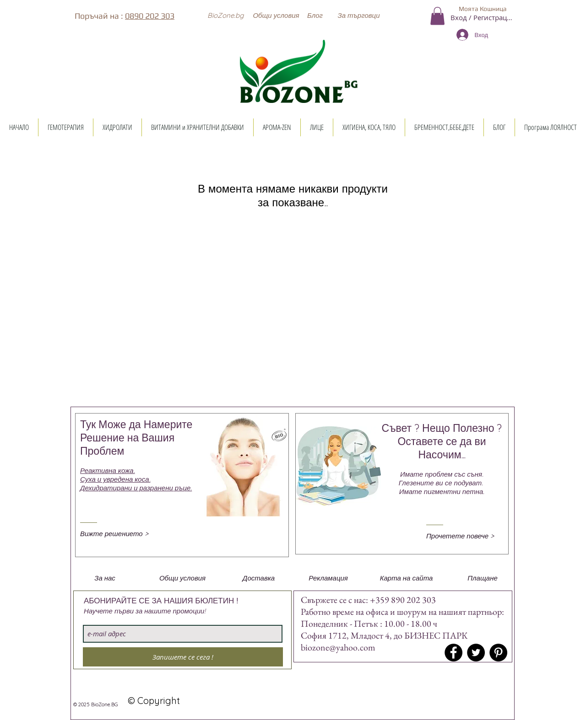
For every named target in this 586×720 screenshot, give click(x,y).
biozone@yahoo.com (338, 647)
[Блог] (315, 15)
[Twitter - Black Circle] (476, 652)
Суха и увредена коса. (115, 479)
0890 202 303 (149, 16)
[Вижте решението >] (118, 533)
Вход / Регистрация (482, 17)
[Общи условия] (276, 15)
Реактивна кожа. (107, 470)
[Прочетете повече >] (465, 536)
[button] (225, 15)
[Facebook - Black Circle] (453, 652)
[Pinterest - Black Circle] (498, 652)
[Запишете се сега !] (183, 656)
